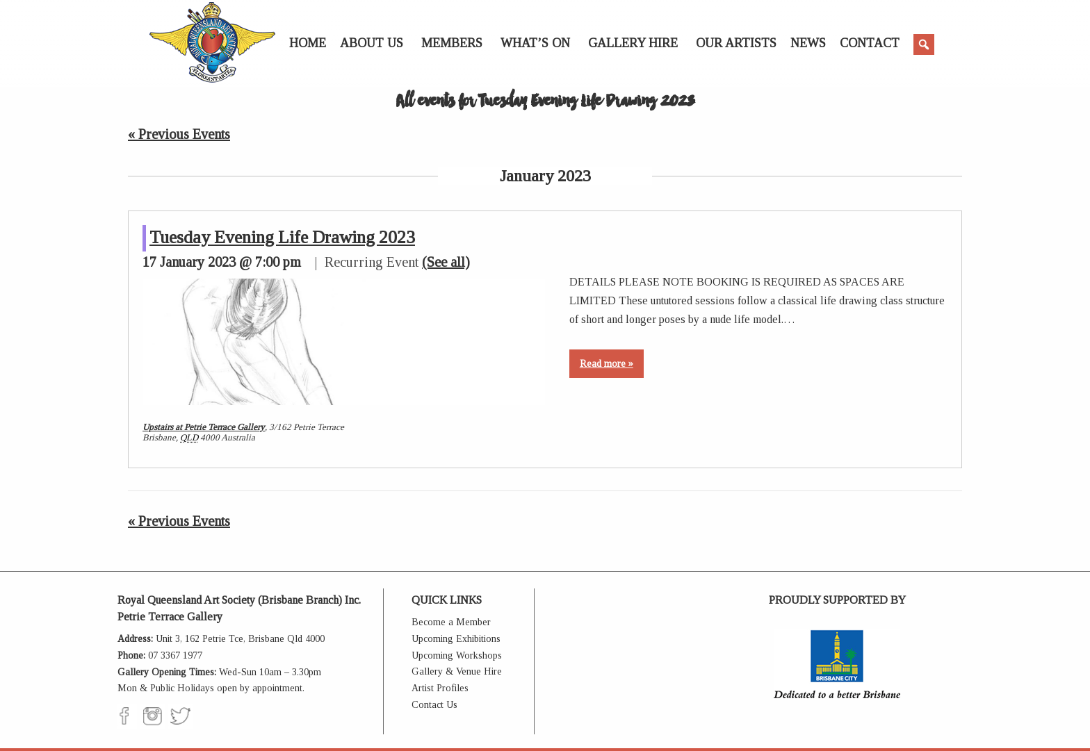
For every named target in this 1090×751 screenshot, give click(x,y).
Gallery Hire (633, 43)
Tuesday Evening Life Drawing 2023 (282, 237)
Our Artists (736, 43)
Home (307, 43)
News (808, 43)
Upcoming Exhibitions (456, 639)
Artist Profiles (440, 688)
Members (451, 43)
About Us (371, 43)
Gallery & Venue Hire (457, 671)
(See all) (446, 262)
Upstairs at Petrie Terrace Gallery (204, 427)
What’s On (535, 43)
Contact (870, 43)
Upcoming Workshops (457, 655)
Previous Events (179, 134)
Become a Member (451, 622)
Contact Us (434, 705)
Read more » (606, 363)
